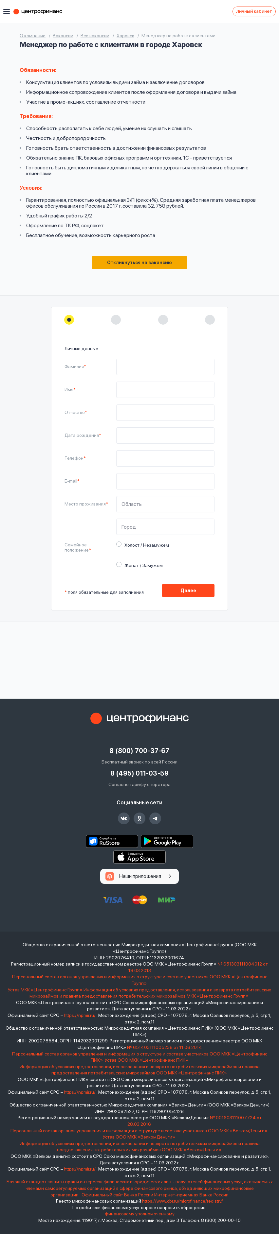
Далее (188, 590)
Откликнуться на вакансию (139, 262)
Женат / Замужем (141, 565)
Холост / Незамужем (144, 544)
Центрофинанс (41, 11)
